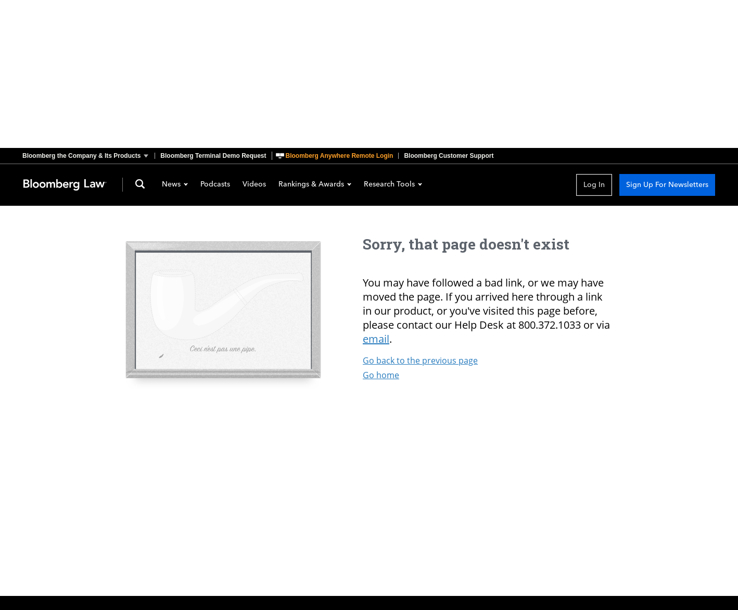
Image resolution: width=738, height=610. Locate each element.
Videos (254, 185)
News (175, 185)
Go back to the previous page (420, 360)
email (376, 339)
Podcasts (215, 185)
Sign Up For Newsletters (667, 185)
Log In (594, 185)
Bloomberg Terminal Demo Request (213, 156)
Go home (381, 375)
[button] (88, 156)
